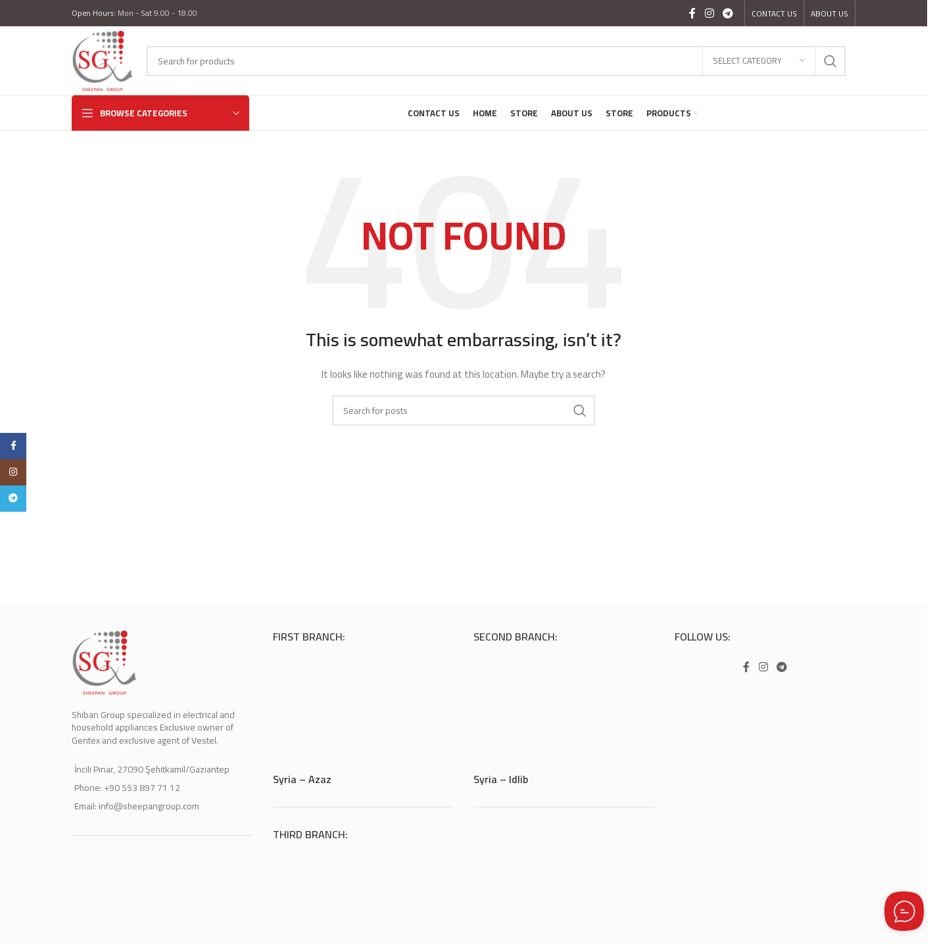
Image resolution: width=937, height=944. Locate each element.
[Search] (496, 61)
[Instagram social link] (709, 13)
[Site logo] (102, 59)
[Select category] (758, 61)
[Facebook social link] (692, 13)
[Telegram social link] (728, 13)
